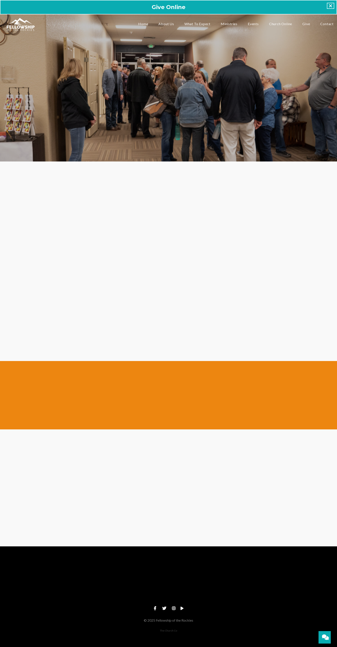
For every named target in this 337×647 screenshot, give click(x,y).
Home (143, 24)
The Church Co (168, 630)
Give (306, 24)
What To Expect (197, 24)
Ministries (229, 24)
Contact (327, 24)
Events (253, 24)
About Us (166, 24)
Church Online (280, 24)
